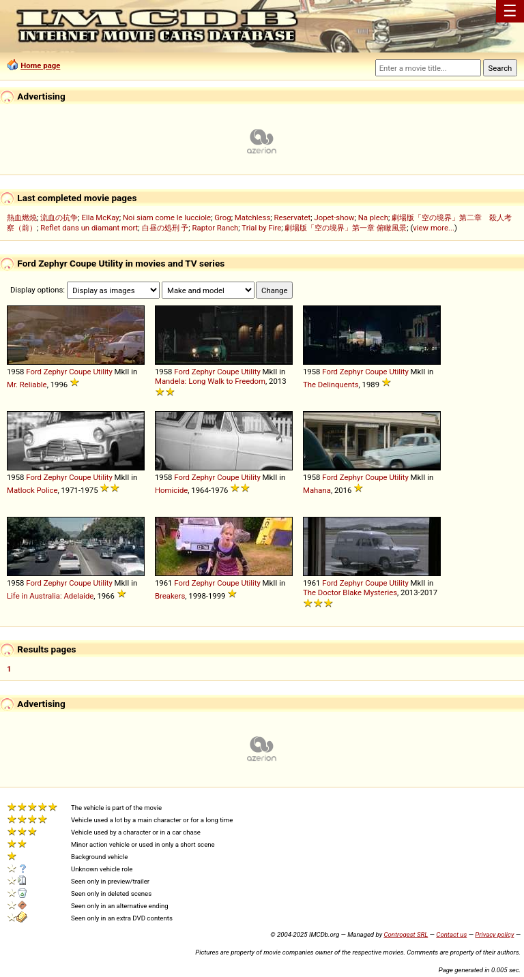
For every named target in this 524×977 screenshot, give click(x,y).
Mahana (317, 490)
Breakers (170, 596)
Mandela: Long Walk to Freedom (210, 381)
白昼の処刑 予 (165, 227)
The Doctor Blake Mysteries (350, 592)
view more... (433, 227)
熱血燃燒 (22, 217)
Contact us (451, 934)
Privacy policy (494, 934)
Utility (102, 371)
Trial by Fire (261, 227)
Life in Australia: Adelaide (50, 596)
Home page (40, 65)
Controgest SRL (405, 934)
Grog (222, 217)
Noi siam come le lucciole (167, 217)
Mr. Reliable (27, 384)
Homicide (171, 490)
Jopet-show (334, 217)
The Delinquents (331, 384)
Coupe (80, 371)
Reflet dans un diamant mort (89, 227)
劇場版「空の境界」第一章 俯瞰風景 (346, 227)
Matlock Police (32, 490)
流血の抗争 (59, 217)
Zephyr (55, 371)
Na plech (373, 217)
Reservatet (292, 217)
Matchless (252, 217)
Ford (34, 371)
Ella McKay (100, 217)
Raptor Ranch (215, 227)
